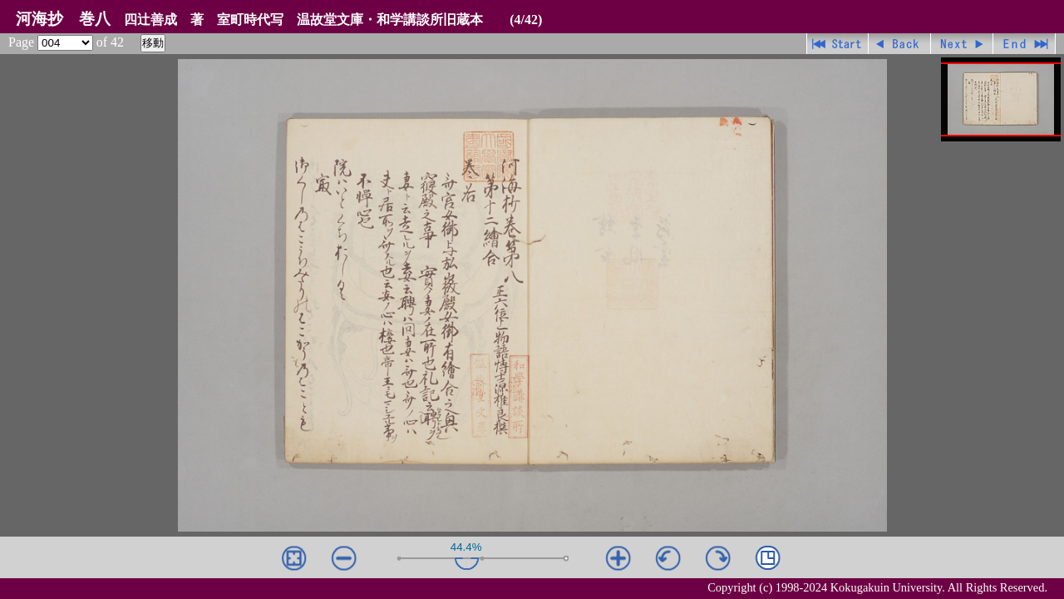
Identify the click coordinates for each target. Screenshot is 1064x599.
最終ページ (1024, 43)
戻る (900, 43)
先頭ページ (837, 43)
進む (962, 43)
